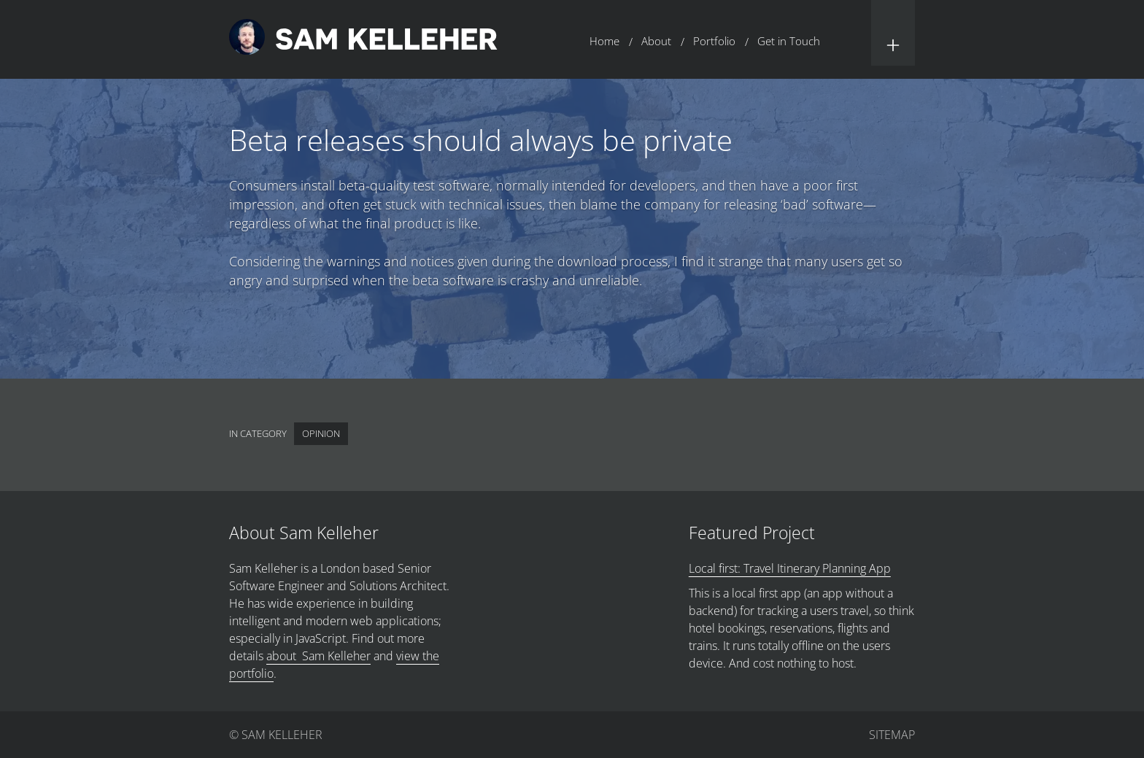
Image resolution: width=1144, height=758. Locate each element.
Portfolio (714, 41)
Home (604, 41)
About (656, 41)
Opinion (321, 433)
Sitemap (892, 735)
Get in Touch (788, 41)
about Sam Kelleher (318, 656)
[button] (893, 33)
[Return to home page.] (363, 39)
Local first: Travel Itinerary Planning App (790, 568)
